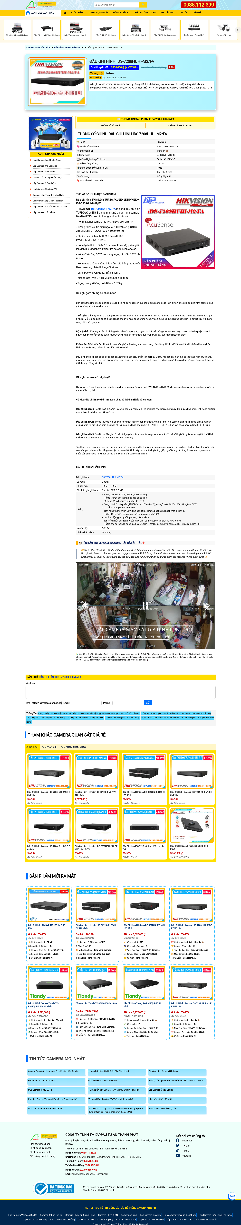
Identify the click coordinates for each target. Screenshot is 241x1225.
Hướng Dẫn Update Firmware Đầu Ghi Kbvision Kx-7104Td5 (176, 1080)
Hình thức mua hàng (40, 1144)
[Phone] (127, 703)
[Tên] (47, 703)
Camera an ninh (129, 1215)
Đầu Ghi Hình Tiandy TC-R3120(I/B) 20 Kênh (96, 1003)
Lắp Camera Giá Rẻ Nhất (44, 171)
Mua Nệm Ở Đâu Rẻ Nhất (160, 1099)
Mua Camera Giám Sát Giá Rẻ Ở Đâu (45, 1108)
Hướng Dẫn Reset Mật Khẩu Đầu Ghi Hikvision (109, 1071)
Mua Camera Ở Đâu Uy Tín (40, 1090)
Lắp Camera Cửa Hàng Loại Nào (215, 1215)
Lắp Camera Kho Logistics (45, 166)
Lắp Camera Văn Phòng (35, 1219)
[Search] (116, 5)
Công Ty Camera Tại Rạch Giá (155, 713)
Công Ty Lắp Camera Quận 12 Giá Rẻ (54, 713)
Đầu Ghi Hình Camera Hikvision (163, 1071)
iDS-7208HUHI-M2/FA (103, 208)
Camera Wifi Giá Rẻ (126, 1219)
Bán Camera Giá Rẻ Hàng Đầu (162, 1108)
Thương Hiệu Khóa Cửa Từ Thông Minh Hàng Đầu (111, 1099)
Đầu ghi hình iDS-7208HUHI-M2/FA (105, 47)
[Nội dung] (121, 692)
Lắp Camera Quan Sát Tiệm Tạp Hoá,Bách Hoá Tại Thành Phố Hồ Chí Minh (106, 713)
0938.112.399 (198, 5)
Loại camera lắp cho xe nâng (47, 160)
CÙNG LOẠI (32, 747)
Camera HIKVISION (108, 1215)
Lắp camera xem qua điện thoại (180, 1215)
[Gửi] (148, 702)
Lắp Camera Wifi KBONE (179, 1219)
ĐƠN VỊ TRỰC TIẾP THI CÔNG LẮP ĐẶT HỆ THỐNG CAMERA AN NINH (120, 1208)
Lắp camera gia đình (150, 1215)
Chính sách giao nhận (41, 1148)
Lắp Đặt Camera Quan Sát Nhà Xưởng (122, 718)
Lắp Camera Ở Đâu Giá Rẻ (161, 1090)
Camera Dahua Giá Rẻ (51, 1215)
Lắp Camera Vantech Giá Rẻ (22, 1215)
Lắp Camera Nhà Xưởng (62, 1219)
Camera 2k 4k (49, 747)
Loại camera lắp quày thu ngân (48, 201)
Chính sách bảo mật (40, 1152)
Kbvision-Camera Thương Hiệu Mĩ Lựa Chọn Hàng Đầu (53, 1099)
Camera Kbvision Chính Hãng (80, 1215)
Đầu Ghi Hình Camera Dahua (41, 1080)
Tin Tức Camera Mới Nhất (57, 1058)
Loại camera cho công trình (46, 189)
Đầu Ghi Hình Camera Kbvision (102, 1080)
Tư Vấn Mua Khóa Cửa (205, 1219)
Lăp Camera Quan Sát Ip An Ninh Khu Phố (160, 718)
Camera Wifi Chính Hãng (38, 47)
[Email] (87, 703)
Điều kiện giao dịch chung (42, 1156)
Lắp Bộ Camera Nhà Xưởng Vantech (87, 718)
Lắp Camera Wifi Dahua (44, 212)
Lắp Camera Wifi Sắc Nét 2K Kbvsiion (50, 206)
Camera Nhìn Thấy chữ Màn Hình (48, 195)
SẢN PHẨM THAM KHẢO (73, 747)
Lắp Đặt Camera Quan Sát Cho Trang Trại (50, 718)
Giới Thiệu (77, 13)
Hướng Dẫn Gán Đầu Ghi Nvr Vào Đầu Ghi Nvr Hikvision (113, 1090)
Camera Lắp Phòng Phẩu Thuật (47, 177)
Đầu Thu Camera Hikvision (67, 47)
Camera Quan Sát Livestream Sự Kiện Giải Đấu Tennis (53, 1071)
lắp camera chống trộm (44, 183)
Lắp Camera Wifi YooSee (151, 1219)
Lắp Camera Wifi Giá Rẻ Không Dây (95, 1219)
